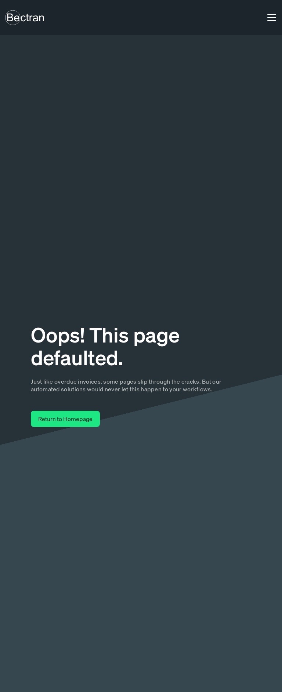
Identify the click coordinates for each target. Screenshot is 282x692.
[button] (270, 17)
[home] (24, 17)
